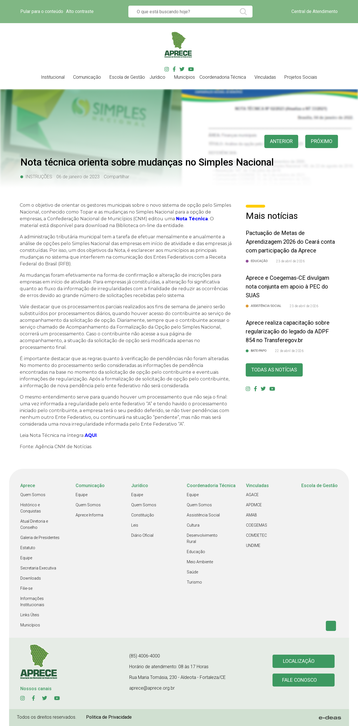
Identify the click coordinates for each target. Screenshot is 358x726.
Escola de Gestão (127, 77)
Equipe (26, 558)
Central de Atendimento (314, 11)
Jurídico (157, 77)
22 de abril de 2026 (289, 351)
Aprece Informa (89, 515)
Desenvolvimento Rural (202, 538)
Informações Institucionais (32, 601)
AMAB (251, 515)
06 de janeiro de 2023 (78, 176)
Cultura (193, 525)
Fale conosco (300, 680)
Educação (196, 551)
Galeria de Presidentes (40, 537)
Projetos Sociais (300, 77)
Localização (299, 661)
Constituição (142, 515)
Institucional (53, 77)
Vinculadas (265, 77)
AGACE (252, 494)
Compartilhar (116, 176)
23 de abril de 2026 (290, 261)
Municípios (184, 77)
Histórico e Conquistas (30, 508)
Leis (134, 525)
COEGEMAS (256, 525)
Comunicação (87, 77)
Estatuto (27, 547)
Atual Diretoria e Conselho (34, 524)
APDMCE (254, 505)
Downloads (30, 578)
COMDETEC (256, 535)
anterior (280, 141)
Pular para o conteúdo (41, 11)
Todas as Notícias (274, 370)
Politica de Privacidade (109, 717)
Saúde (192, 572)
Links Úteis (29, 615)
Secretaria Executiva (38, 568)
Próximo (321, 141)
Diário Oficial (142, 535)
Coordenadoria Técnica (222, 77)
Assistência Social (203, 515)
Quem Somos (32, 494)
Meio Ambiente (200, 562)
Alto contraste (80, 11)
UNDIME (253, 545)
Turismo (194, 582)
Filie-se (26, 588)
